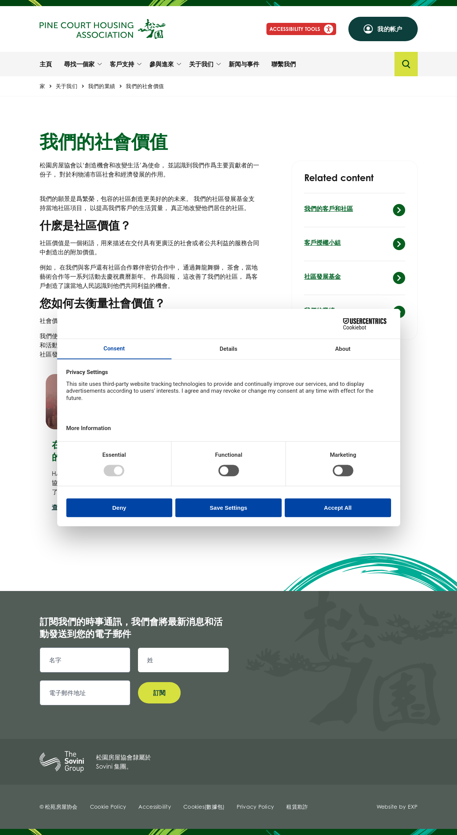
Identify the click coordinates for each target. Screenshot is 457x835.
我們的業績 (101, 86)
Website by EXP (397, 806)
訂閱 (159, 693)
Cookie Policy (108, 806)
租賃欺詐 (297, 806)
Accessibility (154, 806)
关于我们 (66, 86)
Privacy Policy (255, 806)
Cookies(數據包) (203, 806)
